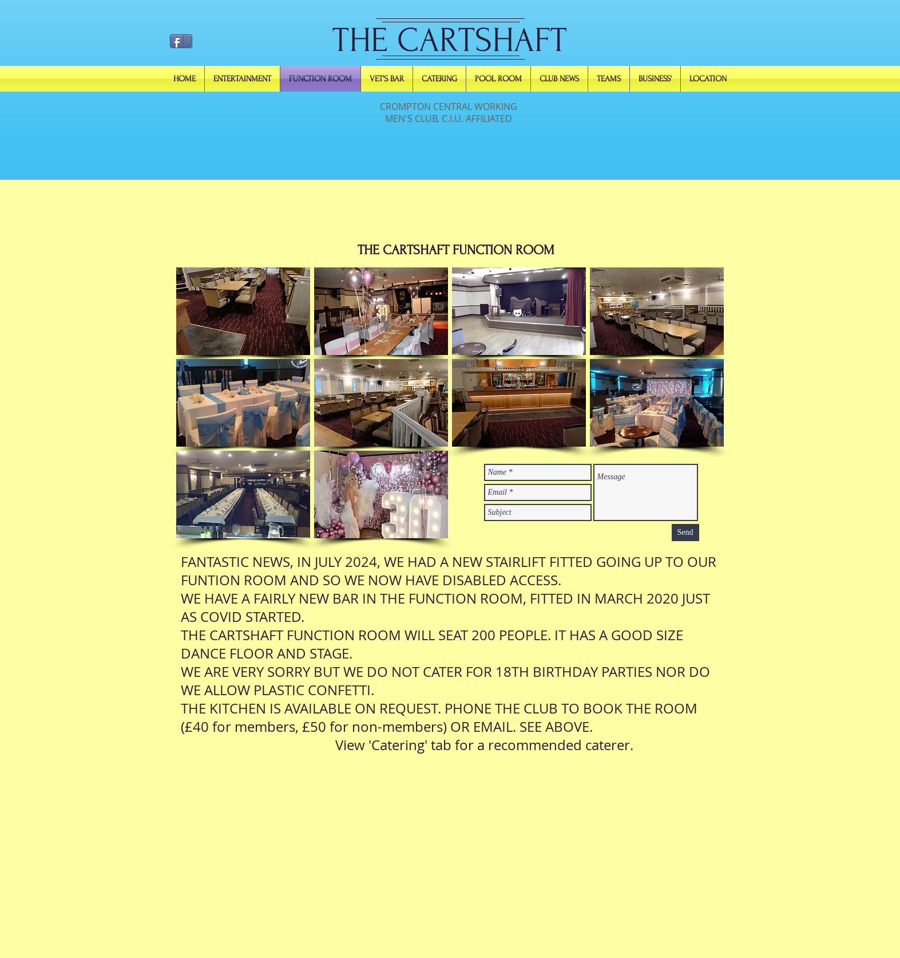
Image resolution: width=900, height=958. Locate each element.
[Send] (685, 532)
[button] (243, 311)
